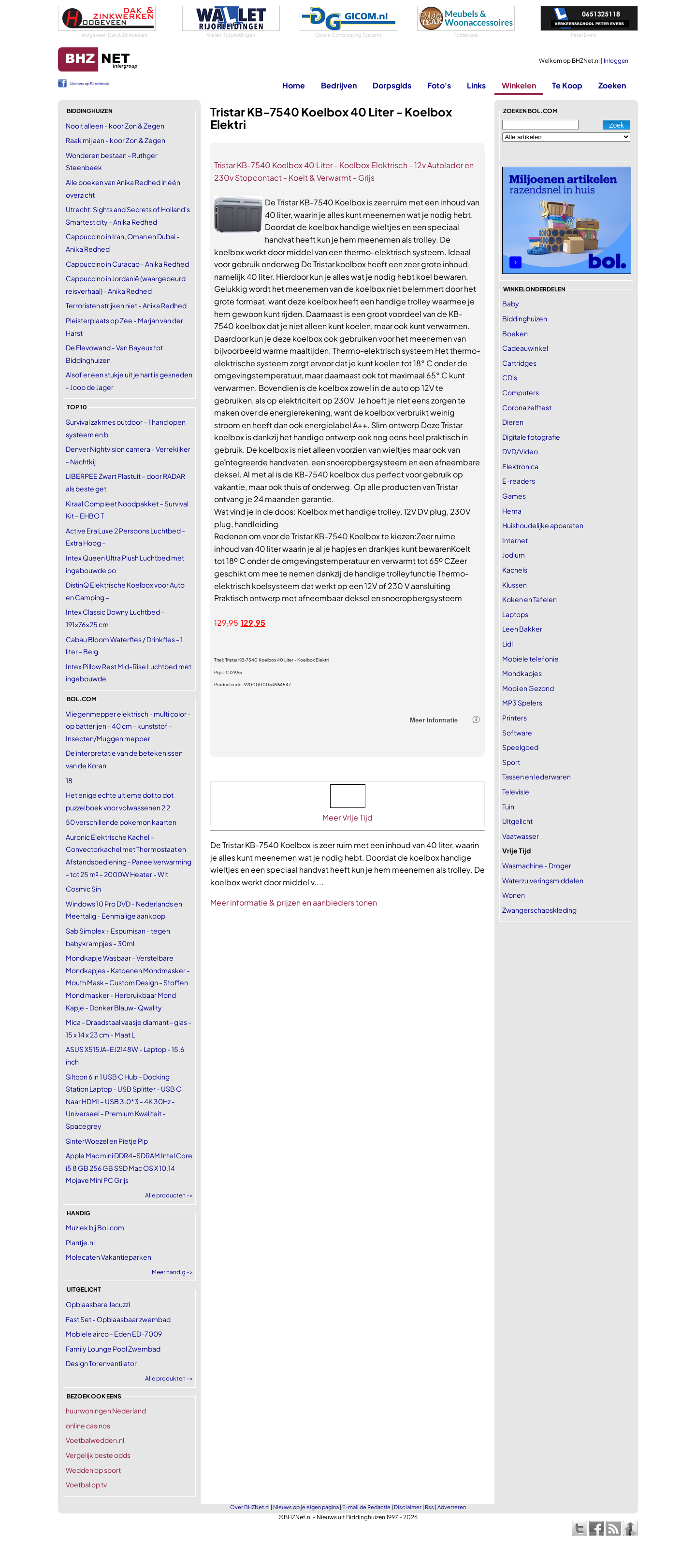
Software (517, 732)
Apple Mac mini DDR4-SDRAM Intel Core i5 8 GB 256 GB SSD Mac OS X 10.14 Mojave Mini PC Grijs (129, 1167)
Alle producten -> (169, 1195)
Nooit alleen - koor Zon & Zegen (115, 125)
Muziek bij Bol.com (95, 1227)
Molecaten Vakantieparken (108, 1257)
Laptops (515, 614)
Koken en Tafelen (529, 599)
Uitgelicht (517, 821)
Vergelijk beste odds (98, 1455)
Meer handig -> (172, 1272)
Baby (510, 303)
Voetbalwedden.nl (95, 1440)
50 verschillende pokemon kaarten (121, 822)
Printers (514, 717)
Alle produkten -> (169, 1378)
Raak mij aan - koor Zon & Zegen (115, 140)
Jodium (513, 554)
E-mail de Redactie (366, 1507)
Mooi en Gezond (528, 688)
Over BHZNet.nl (250, 1507)
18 (69, 780)
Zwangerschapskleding (539, 910)
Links (476, 85)
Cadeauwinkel (525, 348)
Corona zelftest (526, 407)
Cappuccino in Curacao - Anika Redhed (127, 263)
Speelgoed (520, 747)
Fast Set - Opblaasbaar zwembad (118, 1319)
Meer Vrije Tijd (347, 817)
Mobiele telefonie (530, 658)
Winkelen (519, 85)
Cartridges (519, 363)
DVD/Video (520, 451)
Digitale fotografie (531, 436)
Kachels (514, 569)
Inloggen (616, 60)
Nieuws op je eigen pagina (306, 1507)
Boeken (515, 333)
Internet (515, 540)
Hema (512, 510)
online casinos (88, 1425)
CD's (509, 377)
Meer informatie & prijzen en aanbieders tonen (293, 902)
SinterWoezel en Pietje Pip (107, 1141)
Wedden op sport (93, 1470)
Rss (429, 1507)
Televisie (515, 791)
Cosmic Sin (83, 888)
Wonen (513, 895)
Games (514, 495)
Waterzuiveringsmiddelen (542, 880)
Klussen (514, 584)
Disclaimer (407, 1507)
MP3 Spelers (522, 702)
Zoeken (612, 85)
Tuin (508, 806)
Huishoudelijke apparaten (542, 525)
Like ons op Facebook (89, 83)
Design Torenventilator (101, 1363)
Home (293, 85)
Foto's (439, 85)
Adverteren (451, 1507)
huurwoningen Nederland (106, 1410)
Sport (511, 762)
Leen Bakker (522, 628)
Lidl (507, 643)
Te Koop (567, 85)
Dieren (512, 422)
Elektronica (520, 466)
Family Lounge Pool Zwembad (113, 1348)
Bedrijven (339, 85)
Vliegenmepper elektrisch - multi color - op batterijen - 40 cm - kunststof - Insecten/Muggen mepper (128, 726)
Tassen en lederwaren (536, 776)
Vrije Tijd (516, 850)
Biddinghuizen (524, 318)
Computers (520, 392)
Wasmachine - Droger (536, 865)
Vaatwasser (520, 836)
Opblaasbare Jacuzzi (98, 1304)
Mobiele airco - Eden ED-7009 (114, 1333)
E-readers (518, 480)
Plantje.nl (80, 1242)
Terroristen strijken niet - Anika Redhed (126, 305)
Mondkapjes (522, 673)
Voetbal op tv (86, 1484)
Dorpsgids (392, 85)
